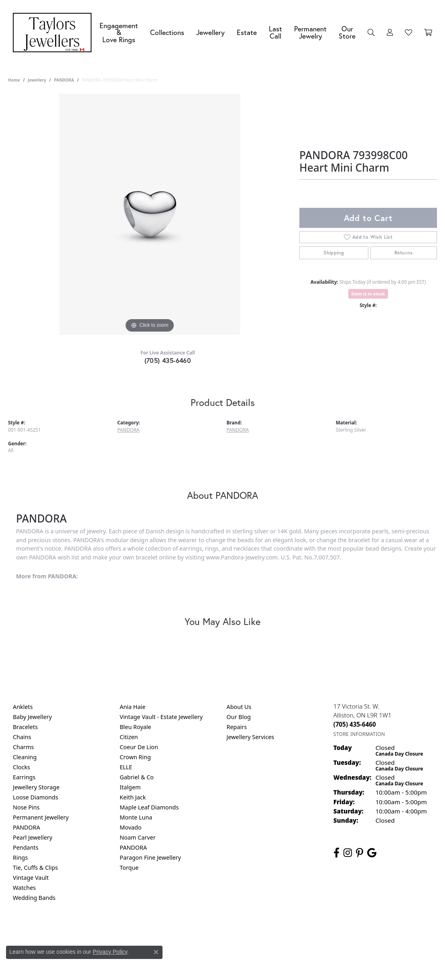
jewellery (37, 80)
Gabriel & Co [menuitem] (137, 777)
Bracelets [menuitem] (25, 727)
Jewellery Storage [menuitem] (36, 787)
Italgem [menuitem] (130, 787)
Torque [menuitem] (129, 867)
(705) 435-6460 (167, 360)
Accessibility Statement (290, 930)
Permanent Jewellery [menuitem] (41, 817)
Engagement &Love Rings (119, 32)
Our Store (347, 32)
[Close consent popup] (156, 952)
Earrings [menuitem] (24, 777)
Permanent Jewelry (310, 32)
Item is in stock (368, 294)
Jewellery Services (250, 737)
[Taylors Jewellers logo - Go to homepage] (54, 32)
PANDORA (64, 80)
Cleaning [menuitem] (25, 757)
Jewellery (210, 32)
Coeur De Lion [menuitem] (139, 747)
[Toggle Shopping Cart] (428, 32)
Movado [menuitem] (130, 827)
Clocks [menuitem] (21, 767)
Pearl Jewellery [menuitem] (32, 837)
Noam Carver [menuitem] (137, 837)
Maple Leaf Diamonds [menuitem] (149, 807)
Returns (403, 253)
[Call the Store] (354, 724)
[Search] (371, 32)
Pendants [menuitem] (26, 847)
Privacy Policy (183, 930)
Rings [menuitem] (20, 857)
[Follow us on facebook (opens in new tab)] (336, 853)
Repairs (237, 727)
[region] (149, 214)
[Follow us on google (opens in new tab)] (371, 853)
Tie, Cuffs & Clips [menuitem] (35, 867)
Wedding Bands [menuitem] (34, 897)
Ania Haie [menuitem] (132, 707)
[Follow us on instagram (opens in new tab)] (347, 853)
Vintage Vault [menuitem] (31, 877)
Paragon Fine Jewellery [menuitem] (150, 857)
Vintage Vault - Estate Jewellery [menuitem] (161, 717)
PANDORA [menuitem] (26, 827)
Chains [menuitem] (22, 737)
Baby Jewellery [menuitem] (32, 717)
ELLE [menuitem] (126, 767)
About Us (239, 707)
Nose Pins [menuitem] (26, 807)
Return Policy (143, 930)
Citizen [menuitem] (129, 737)
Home (14, 80)
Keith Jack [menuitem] (133, 797)
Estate (247, 32)
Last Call (275, 32)
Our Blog (239, 717)
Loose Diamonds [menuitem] (35, 797)
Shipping (333, 253)
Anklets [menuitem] (23, 707)
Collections (167, 32)
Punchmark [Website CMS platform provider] (237, 956)
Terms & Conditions (230, 930)
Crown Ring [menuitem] (135, 757)
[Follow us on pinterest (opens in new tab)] (359, 853)
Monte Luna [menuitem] (136, 817)
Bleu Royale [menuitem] (135, 727)
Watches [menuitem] (24, 887)
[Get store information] (359, 734)
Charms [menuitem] (23, 747)
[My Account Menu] (390, 32)
